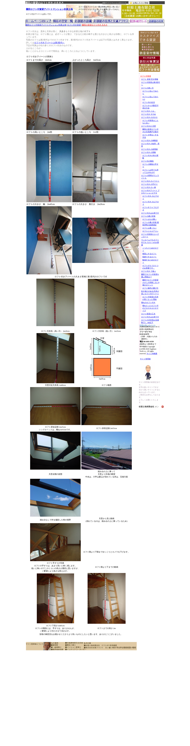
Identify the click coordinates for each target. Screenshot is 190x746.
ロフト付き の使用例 (149, 149)
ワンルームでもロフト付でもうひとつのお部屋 (150, 242)
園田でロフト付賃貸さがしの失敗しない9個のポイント (150, 282)
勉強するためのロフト (150, 261)
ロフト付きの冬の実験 (150, 156)
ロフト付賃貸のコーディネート (150, 235)
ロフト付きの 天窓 (148, 126)
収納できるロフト (149, 257)
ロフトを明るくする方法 (150, 136)
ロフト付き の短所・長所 (150, 145)
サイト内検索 (152, 354)
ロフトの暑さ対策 (148, 216)
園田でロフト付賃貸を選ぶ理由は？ (150, 275)
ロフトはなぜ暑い (149, 219)
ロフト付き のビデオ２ (150, 203)
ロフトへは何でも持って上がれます (150, 171)
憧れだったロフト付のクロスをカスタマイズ (150, 308)
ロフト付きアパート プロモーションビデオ (150, 191)
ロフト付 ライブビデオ (150, 208)
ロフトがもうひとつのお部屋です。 (150, 267)
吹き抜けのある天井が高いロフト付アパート (150, 292)
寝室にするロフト (149, 254)
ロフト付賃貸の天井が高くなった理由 (150, 298)
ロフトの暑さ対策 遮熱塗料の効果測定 (150, 223)
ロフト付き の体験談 (149, 140)
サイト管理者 (145, 359)
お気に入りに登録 (139, 3)
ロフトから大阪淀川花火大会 (150, 106)
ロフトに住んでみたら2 (150, 98)
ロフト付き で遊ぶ (148, 271)
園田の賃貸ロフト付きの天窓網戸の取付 (150, 130)
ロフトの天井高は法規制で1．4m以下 (150, 321)
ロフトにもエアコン (150, 231)
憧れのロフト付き (148, 302)
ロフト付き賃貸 (74, 25)
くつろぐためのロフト (150, 249)
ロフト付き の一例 (148, 187)
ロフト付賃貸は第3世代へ (150, 83)
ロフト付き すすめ (148, 114)
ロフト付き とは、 (148, 111)
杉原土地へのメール (148, 325)
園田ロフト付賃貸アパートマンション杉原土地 (49, 9)
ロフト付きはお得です (150, 213)
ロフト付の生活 (148, 102)
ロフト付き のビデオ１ (150, 197)
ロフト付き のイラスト (150, 181)
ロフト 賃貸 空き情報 (149, 79)
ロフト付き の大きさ (149, 117)
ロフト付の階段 (147, 161)
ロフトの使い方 (147, 88)
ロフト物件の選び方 (150, 288)
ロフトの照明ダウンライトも (150, 176)
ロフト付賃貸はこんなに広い (150, 121)
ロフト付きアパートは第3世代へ (49, 42)
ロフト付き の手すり (149, 184)
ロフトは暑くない (149, 228)
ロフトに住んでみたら (150, 92)
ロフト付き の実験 (148, 152)
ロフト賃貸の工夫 (148, 314)
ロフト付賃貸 (145, 76)
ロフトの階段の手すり (150, 165)
